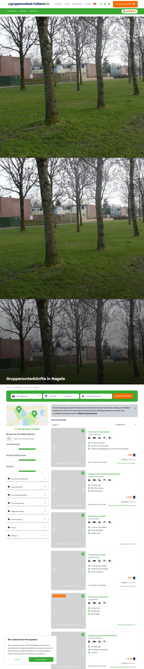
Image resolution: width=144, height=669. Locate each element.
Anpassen (17, 659)
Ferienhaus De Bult (127, 544)
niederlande (17, 387)
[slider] (17, 471)
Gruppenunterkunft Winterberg (122, 667)
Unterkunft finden (122, 396)
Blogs (67, 4)
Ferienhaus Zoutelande (126, 463)
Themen (22, 11)
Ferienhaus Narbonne (126, 625)
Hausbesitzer (77, 4)
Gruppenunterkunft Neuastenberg (121, 505)
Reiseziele (11, 11)
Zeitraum (33, 11)
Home (8, 387)
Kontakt (88, 4)
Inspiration (58, 4)
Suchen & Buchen (125, 4)
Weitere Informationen (87, 413)
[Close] (135, 408)
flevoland (27, 387)
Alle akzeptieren (41, 659)
